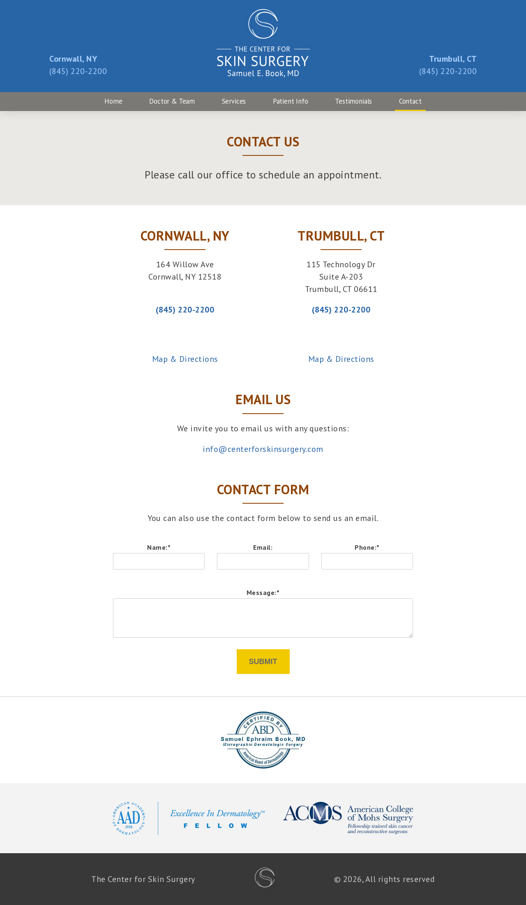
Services (234, 101)
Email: (262, 547)
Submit (263, 661)
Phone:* (367, 547)
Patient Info (290, 101)
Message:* (263, 592)
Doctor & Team (172, 101)
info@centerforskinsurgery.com (263, 449)
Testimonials (353, 101)
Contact (410, 101)
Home (113, 101)
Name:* (159, 547)
